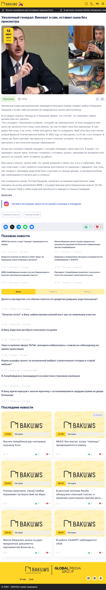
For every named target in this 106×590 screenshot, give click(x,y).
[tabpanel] (53, 350)
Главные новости (11, 215)
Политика (8, 99)
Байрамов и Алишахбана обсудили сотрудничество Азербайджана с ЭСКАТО (78, 258)
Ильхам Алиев (32, 215)
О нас (23, 579)
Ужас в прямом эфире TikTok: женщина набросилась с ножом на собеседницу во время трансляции (50, 347)
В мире (13, 355)
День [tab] (18, 291)
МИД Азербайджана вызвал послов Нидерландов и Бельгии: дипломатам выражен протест (25, 273)
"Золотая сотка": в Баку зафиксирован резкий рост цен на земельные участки (48, 314)
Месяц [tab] (87, 291)
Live (31, 579)
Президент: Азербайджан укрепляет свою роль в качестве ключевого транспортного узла (77, 273)
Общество (15, 309)
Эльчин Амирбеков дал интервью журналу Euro (27, 10)
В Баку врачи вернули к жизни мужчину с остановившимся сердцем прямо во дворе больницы (52, 393)
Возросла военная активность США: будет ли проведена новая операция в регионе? (22, 258)
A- (97, 99)
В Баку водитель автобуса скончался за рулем (29, 329)
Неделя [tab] (53, 291)
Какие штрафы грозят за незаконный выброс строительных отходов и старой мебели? (48, 362)
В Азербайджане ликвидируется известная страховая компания (40, 375)
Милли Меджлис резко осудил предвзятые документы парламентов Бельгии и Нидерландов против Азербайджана (77, 244)
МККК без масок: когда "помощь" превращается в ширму (24, 242)
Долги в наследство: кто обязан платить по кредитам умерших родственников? (49, 299)
